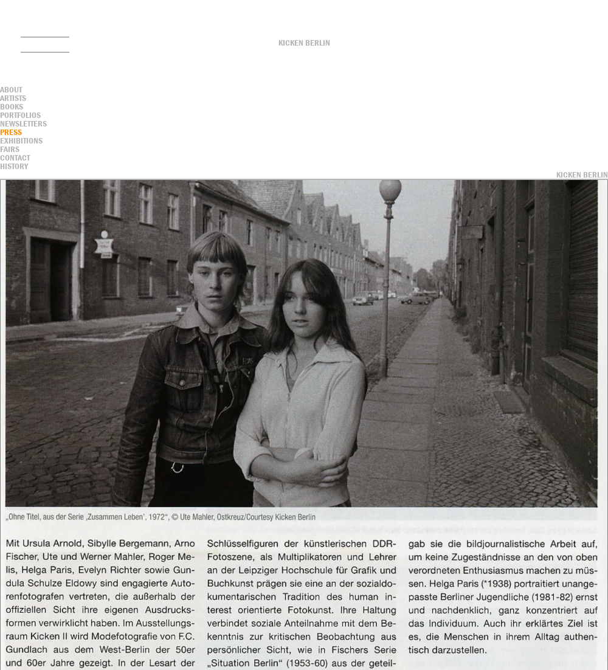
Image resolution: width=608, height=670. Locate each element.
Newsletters (23, 123)
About (11, 89)
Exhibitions (21, 140)
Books (11, 106)
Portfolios (20, 114)
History (14, 166)
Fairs (9, 148)
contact (15, 157)
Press (11, 131)
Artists (13, 97)
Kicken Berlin (304, 42)
